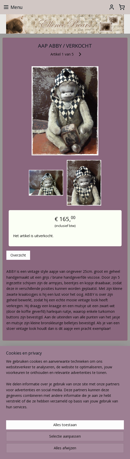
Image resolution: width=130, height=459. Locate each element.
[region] (65, 386)
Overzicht (18, 255)
